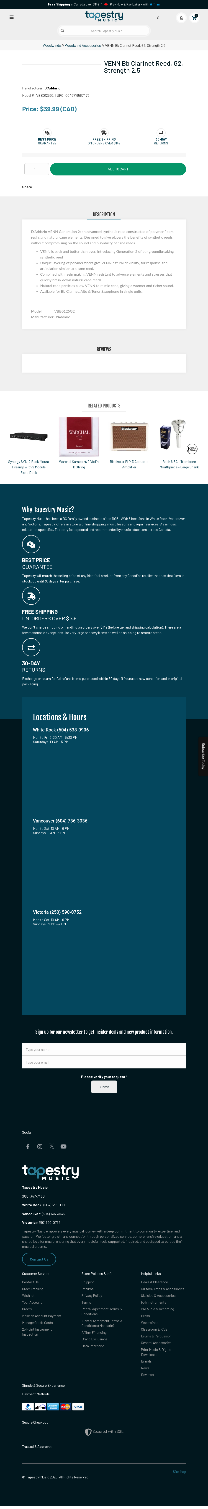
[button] (47, 139)
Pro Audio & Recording (158, 1310)
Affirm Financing (94, 1334)
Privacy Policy (92, 1296)
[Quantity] (36, 169)
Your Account (32, 1303)
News (145, 1370)
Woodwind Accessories (83, 45)
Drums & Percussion (156, 1338)
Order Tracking (33, 1289)
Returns (88, 1289)
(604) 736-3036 (43, 1213)
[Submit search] (62, 30)
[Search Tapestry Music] (104, 31)
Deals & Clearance (154, 1282)
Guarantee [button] (47, 143)
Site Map (179, 1474)
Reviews (147, 1377)
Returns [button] (161, 143)
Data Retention (93, 1348)
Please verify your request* (104, 1076)
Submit (104, 1087)
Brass (145, 1317)
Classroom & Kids (154, 1331)
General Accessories (156, 1344)
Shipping (88, 1282)
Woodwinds (52, 45)
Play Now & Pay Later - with (135, 4)
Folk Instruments (154, 1303)
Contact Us (39, 1259)
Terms (86, 1303)
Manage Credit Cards (37, 1324)
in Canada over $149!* (75, 4)
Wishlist (28, 1296)
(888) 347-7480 (33, 1196)
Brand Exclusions (95, 1341)
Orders (27, 1310)
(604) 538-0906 (44, 1205)
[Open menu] (11, 17)
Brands (146, 1363)
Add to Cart (118, 169)
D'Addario (52, 88)
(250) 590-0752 (41, 1222)
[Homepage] (104, 17)
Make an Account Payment (42, 1317)
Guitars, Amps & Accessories (163, 1289)
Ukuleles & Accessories (159, 1296)
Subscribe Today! (203, 756)
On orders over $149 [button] (104, 143)
